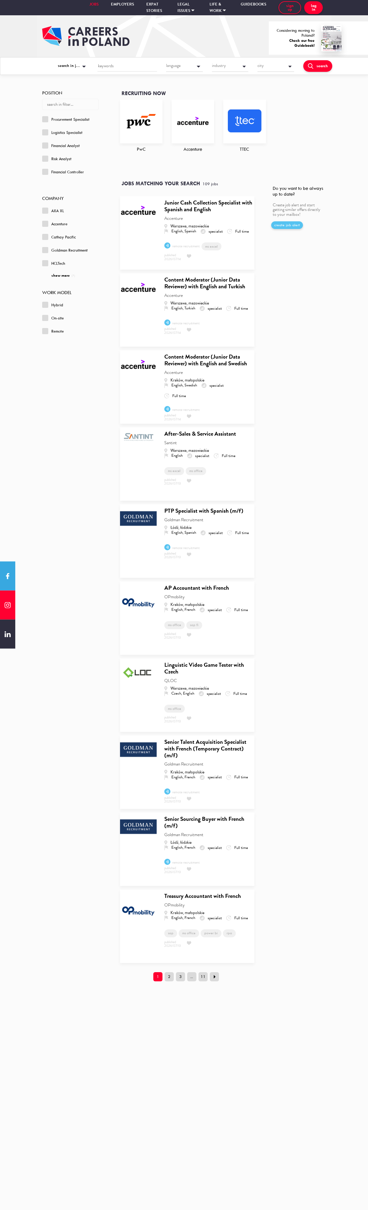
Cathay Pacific (59, 237)
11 (203, 976)
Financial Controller (63, 172)
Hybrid (52, 305)
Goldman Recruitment (65, 250)
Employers (122, 4)
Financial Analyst (61, 145)
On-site (53, 318)
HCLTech (53, 263)
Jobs (94, 4)
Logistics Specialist (62, 132)
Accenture (54, 224)
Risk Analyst (56, 159)
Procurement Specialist (65, 119)
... (191, 976)
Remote (53, 331)
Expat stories (154, 7)
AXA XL (53, 211)
